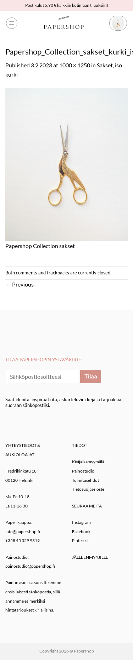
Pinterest (80, 540)
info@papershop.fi (22, 531)
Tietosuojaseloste (88, 489)
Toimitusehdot (85, 480)
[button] (11, 23)
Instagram (81, 522)
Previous (19, 284)
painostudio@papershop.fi (30, 566)
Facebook (81, 531)
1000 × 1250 (74, 65)
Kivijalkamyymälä (88, 461)
